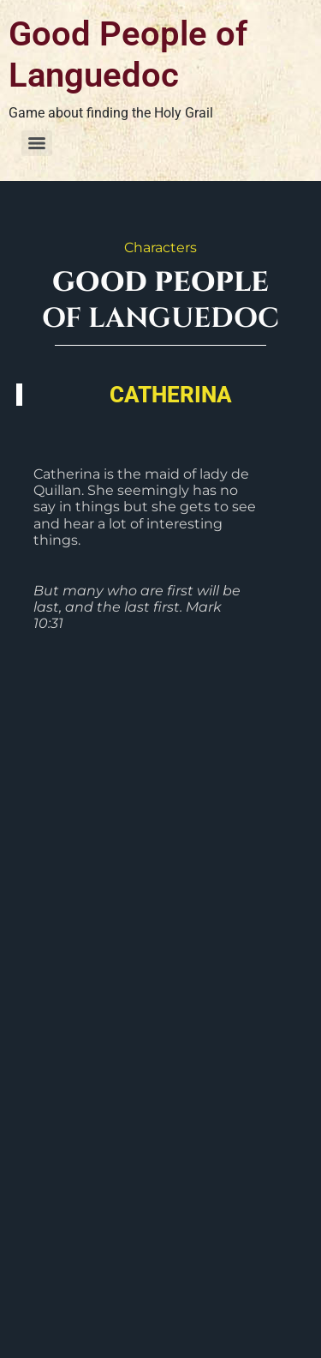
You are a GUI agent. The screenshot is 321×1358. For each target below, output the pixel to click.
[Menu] (36, 143)
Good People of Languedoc (128, 54)
